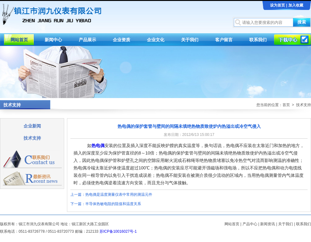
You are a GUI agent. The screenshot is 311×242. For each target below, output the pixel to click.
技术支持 (32, 138)
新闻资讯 (267, 224)
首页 (286, 105)
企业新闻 (32, 125)
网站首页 (19, 39)
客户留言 (224, 39)
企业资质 (121, 39)
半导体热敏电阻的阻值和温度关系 (113, 204)
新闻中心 (53, 39)
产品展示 (87, 39)
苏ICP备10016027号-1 (118, 231)
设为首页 (277, 5)
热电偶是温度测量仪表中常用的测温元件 (118, 194)
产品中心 (249, 224)
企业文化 (155, 39)
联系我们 (258, 39)
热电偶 (97, 145)
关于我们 (189, 39)
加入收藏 (295, 5)
